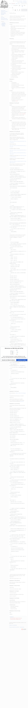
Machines (4, 26)
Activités (3, 25)
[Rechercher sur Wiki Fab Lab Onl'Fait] (25, 3)
